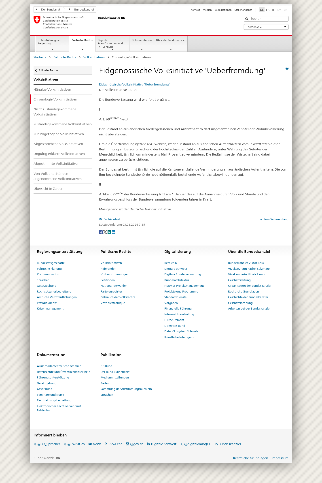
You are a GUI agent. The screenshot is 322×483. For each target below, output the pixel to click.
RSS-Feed (115, 444)
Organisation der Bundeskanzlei (249, 285)
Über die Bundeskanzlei (170, 40)
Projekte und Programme (181, 291)
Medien (207, 9)
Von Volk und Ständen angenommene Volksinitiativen (58, 176)
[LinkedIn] (113, 232)
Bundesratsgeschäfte (51, 263)
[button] (247, 19)
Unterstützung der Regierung (49, 41)
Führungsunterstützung (53, 377)
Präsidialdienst (47, 303)
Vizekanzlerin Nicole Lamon (247, 274)
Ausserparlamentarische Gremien (59, 366)
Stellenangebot (243, 9)
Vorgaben (171, 303)
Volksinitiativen (94, 57)
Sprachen (43, 280)
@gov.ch (136, 444)
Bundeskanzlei (81, 9)
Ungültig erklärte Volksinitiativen (59, 154)
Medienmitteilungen (115, 377)
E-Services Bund (174, 325)
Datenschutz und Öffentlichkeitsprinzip (63, 372)
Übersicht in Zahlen (48, 188)
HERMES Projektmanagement (184, 285)
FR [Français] (267, 9)
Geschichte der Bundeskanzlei (248, 297)
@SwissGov (76, 444)
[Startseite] (97, 22)
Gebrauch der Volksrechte (118, 297)
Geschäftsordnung (240, 303)
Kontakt (195, 9)
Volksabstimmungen (115, 274)
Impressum (279, 458)
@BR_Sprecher (48, 444)
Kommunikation (48, 274)
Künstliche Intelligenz (179, 337)
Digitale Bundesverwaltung (182, 274)
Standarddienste (175, 297)
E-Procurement (174, 320)
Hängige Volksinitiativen (52, 89)
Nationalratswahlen (114, 285)
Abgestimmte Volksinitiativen (56, 163)
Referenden (108, 268)
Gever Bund (44, 389)
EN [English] (286, 9)
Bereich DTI (172, 263)
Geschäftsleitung (239, 280)
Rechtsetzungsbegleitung (54, 291)
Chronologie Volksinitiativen (55, 99)
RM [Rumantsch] (279, 9)
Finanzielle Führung (178, 308)
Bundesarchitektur (176, 280)
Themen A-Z (266, 26)
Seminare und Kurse (50, 394)
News (97, 444)
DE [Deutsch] (262, 9)
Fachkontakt (111, 219)
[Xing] (110, 232)
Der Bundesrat (48, 9)
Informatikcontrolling (179, 314)
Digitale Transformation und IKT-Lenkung (110, 43)
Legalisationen (223, 9)
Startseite (40, 57)
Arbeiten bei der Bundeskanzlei (249, 308)
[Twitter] (105, 232)
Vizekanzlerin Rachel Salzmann (249, 268)
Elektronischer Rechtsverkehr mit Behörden (59, 408)
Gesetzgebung (46, 285)
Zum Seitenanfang (275, 219)
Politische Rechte (83, 41)
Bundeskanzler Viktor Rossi (246, 263)
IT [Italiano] (273, 9)
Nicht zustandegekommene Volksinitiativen (55, 111)
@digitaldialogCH (197, 444)
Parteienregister (111, 291)
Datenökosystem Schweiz (181, 331)
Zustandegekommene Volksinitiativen (63, 124)
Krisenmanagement (50, 308)
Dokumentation (142, 40)
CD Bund (106, 366)
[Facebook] (101, 232)
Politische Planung (49, 268)
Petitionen (108, 280)
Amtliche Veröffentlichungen (57, 297)
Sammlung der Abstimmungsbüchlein (126, 389)
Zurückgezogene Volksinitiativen (59, 134)
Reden (105, 383)
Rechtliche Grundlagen (243, 291)
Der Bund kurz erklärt (115, 372)
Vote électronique (113, 303)
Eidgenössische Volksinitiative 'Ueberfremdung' (134, 84)
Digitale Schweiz (175, 268)
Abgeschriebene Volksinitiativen (58, 144)
